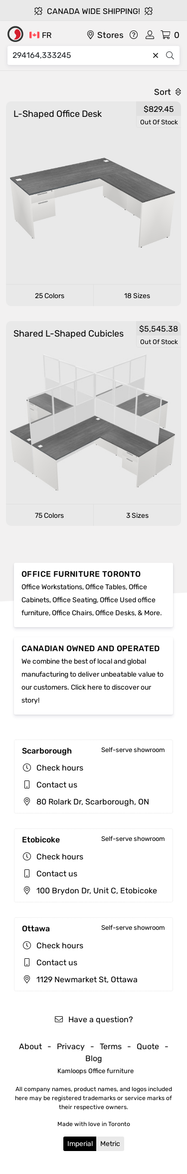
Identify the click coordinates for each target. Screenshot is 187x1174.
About (30, 1046)
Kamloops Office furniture (95, 1071)
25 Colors (49, 296)
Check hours (59, 768)
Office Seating (74, 600)
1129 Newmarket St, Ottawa (80, 979)
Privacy (71, 1046)
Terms (111, 1046)
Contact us (56, 784)
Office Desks (115, 613)
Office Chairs (72, 613)
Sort (167, 92)
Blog (93, 1058)
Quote (148, 1046)
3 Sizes (137, 515)
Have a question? (93, 1019)
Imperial (80, 1144)
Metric (110, 1144)
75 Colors (49, 515)
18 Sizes (137, 296)
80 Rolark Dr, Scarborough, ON (85, 801)
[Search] (80, 55)
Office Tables (105, 587)
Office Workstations (51, 587)
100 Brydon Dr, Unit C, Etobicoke (89, 890)
